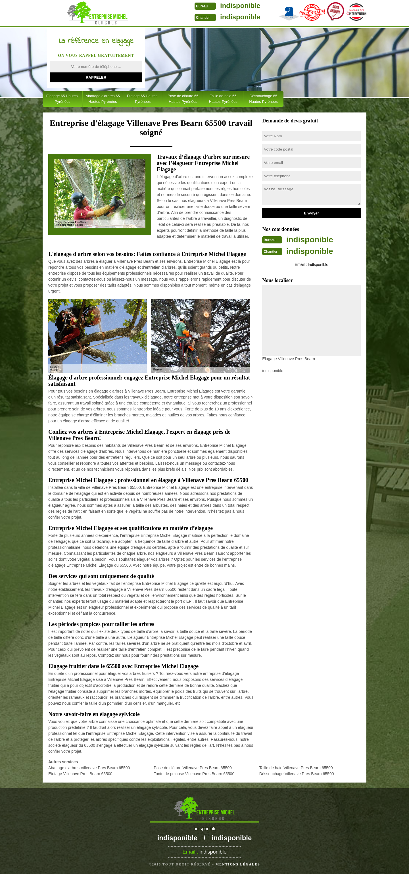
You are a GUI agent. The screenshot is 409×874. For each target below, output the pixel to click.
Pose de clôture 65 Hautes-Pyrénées (183, 99)
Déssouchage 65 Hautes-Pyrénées (263, 99)
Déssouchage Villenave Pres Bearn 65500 (296, 773)
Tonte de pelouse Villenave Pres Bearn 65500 (194, 773)
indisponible (218, 5)
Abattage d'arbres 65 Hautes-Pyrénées (102, 99)
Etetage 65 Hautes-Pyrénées (143, 99)
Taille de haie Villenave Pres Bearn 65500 (296, 767)
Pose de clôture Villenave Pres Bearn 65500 (192, 767)
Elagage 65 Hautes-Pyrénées (62, 99)
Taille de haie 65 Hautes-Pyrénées (223, 99)
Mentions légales (238, 864)
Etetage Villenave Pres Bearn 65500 (80, 773)
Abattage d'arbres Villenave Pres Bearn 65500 (89, 767)
